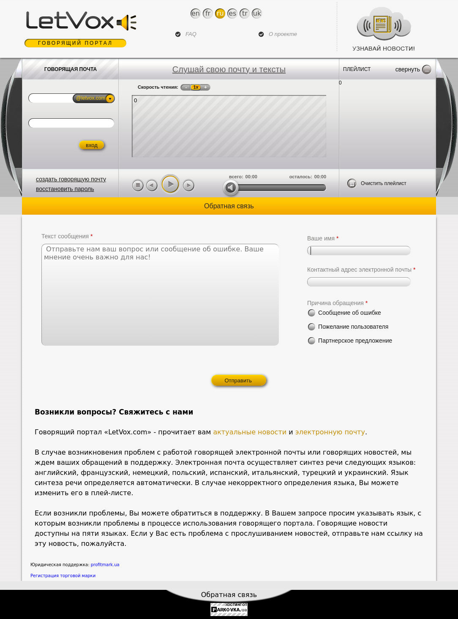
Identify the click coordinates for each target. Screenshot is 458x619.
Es (232, 13)
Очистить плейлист (383, 183)
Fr (207, 13)
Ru (220, 13)
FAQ (190, 34)
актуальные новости (249, 432)
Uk (257, 13)
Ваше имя (322, 238)
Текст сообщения (67, 236)
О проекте (283, 34)
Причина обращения (337, 303)
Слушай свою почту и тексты (229, 69)
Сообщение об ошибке (349, 312)
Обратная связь (229, 595)
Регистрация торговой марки (62, 575)
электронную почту (330, 432)
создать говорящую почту (71, 179)
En (195, 13)
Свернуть (407, 69)
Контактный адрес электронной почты (361, 269)
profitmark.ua (105, 564)
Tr (245, 13)
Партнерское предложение (355, 340)
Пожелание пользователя (353, 326)
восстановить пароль (65, 188)
